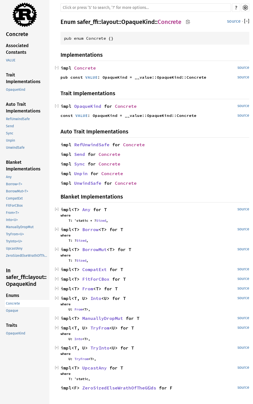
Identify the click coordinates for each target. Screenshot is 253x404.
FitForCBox (14, 205)
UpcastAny (14, 248)
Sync (9, 133)
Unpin (10, 140)
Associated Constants (17, 49)
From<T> (12, 213)
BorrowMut (94, 249)
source (234, 21)
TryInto (99, 348)
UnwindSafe (15, 148)
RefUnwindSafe (18, 119)
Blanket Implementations (23, 166)
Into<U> (12, 220)
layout (109, 21)
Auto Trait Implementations (23, 108)
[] (246, 21)
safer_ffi (87, 21)
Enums (12, 295)
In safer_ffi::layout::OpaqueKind (26, 277)
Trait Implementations (23, 78)
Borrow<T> (14, 184)
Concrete (17, 34)
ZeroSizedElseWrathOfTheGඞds (27, 256)
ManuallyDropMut (20, 227)
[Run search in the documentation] (146, 7)
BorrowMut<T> (17, 191)
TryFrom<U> (15, 234)
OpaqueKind (15, 90)
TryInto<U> (14, 241)
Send (10, 126)
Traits (11, 325)
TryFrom (99, 328)
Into (95, 298)
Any (9, 177)
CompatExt (14, 198)
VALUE (10, 60)
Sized (101, 220)
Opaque (12, 311)
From (87, 289)
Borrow (90, 229)
